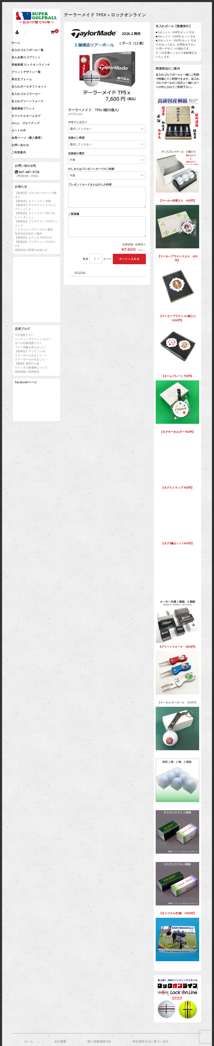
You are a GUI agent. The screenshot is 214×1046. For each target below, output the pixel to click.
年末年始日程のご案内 (28, 257)
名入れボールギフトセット (34, 96)
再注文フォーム (27, 87)
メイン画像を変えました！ (31, 370)
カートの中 (24, 148)
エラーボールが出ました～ (31, 382)
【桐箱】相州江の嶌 (27, 387)
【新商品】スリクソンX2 (30, 374)
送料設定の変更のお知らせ (31, 273)
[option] (107, 65)
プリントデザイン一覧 (31, 78)
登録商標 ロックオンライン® (36, 69)
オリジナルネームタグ (31, 131)
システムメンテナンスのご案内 (34, 252)
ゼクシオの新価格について (31, 391)
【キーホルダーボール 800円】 (177, 676)
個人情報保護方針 (99, 1041)
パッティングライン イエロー (33, 362)
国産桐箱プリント (28, 122)
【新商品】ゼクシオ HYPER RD (33, 261)
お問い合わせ (25, 166)
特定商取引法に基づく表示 (150, 1041)
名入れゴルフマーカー (31, 104)
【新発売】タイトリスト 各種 (33, 224)
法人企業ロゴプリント (31, 61)
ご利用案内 (24, 175)
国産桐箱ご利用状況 (27, 395)
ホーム (21, 43)
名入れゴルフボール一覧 (33, 52)
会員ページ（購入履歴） (33, 157)
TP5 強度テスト (24, 358)
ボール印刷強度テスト (28, 366)
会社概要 (60, 1041)
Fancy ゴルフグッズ (31, 139)
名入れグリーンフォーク (33, 113)
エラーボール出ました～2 (30, 378)
